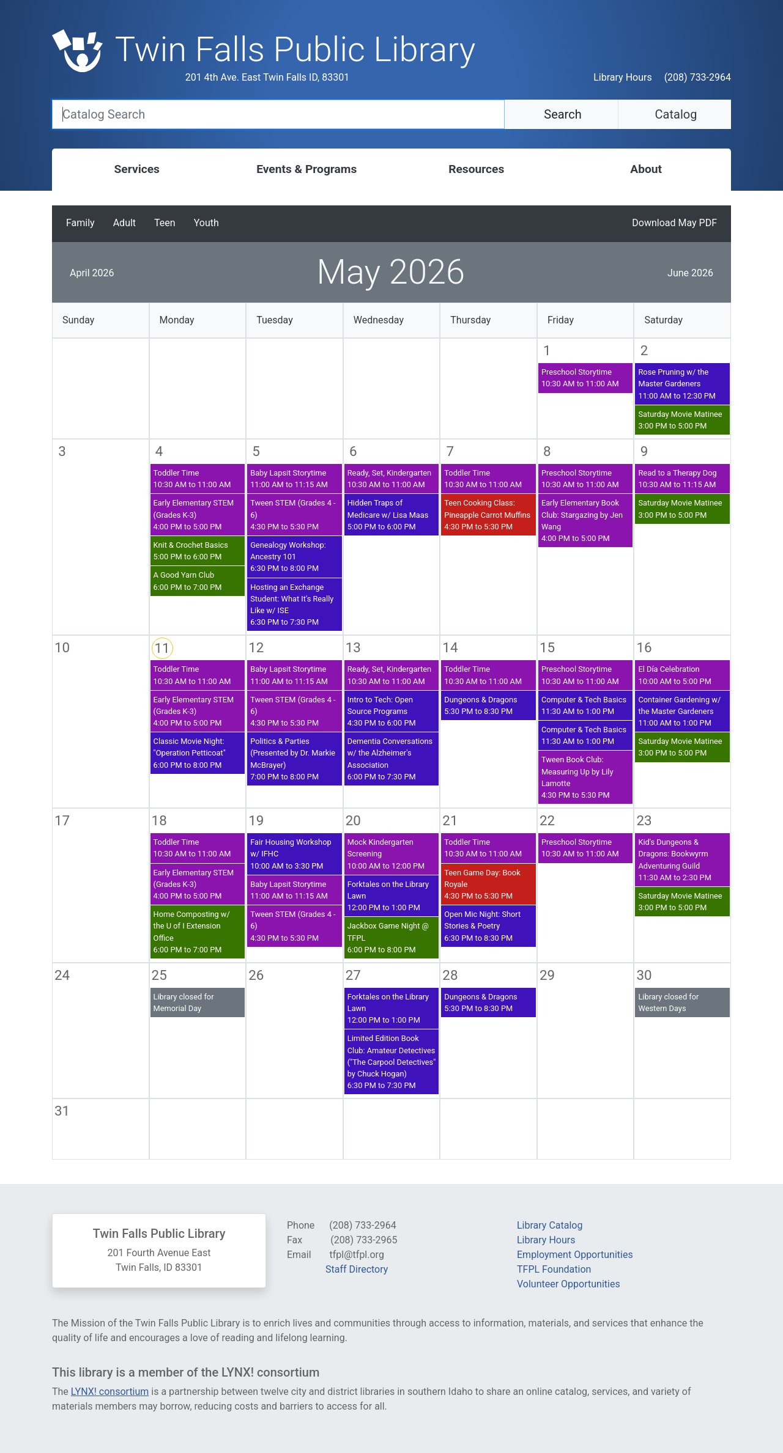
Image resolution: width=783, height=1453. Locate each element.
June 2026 (690, 273)
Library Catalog (549, 1225)
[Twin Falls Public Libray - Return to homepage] (295, 58)
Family (80, 223)
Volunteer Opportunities (568, 1284)
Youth (206, 223)
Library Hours (622, 77)
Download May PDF (674, 223)
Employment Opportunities (575, 1254)
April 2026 (92, 273)
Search (561, 114)
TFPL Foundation (554, 1269)
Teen (165, 223)
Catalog (674, 114)
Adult (124, 223)
